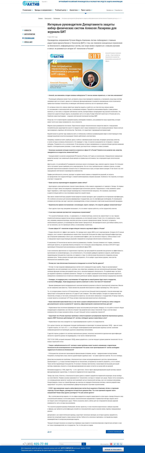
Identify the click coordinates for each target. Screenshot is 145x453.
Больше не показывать (113, 450)
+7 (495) (35, 444)
